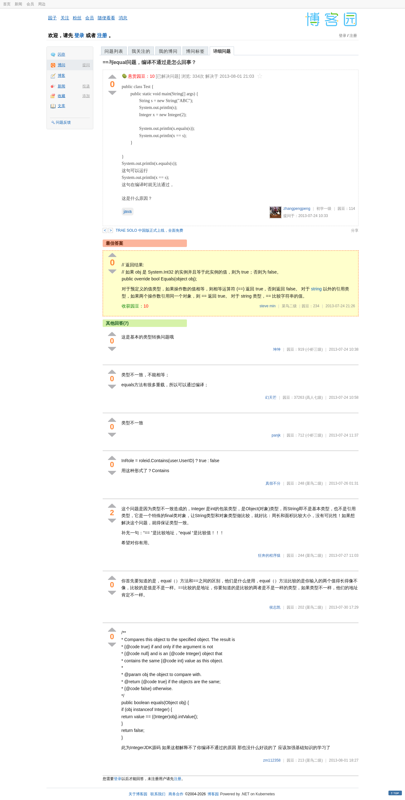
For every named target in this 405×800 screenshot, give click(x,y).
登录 (79, 35)
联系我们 (157, 794)
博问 (61, 65)
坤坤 (277, 349)
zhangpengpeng (296, 208)
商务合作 (175, 794)
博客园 (213, 794)
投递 (86, 86)
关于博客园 (138, 794)
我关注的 (141, 51)
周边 (42, 4)
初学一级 (323, 208)
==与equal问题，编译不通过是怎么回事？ (149, 62)
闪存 (61, 54)
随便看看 (106, 17)
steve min (268, 306)
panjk (276, 435)
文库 (61, 106)
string (316, 288)
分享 (355, 230)
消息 (123, 17)
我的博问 (168, 51)
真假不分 (273, 483)
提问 (86, 65)
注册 (102, 35)
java (128, 211)
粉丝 (77, 17)
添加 (86, 96)
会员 (30, 4)
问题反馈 (63, 122)
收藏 (61, 96)
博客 (61, 75)
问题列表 (114, 51)
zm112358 (272, 760)
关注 (65, 17)
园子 (52, 17)
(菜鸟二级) (314, 483)
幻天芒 (270, 397)
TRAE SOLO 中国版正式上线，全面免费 (149, 230)
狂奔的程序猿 (269, 555)
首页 (7, 4)
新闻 (18, 4)
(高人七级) (314, 397)
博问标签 (195, 51)
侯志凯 (275, 607)
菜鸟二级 (289, 306)
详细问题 (222, 51)
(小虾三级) (314, 349)
